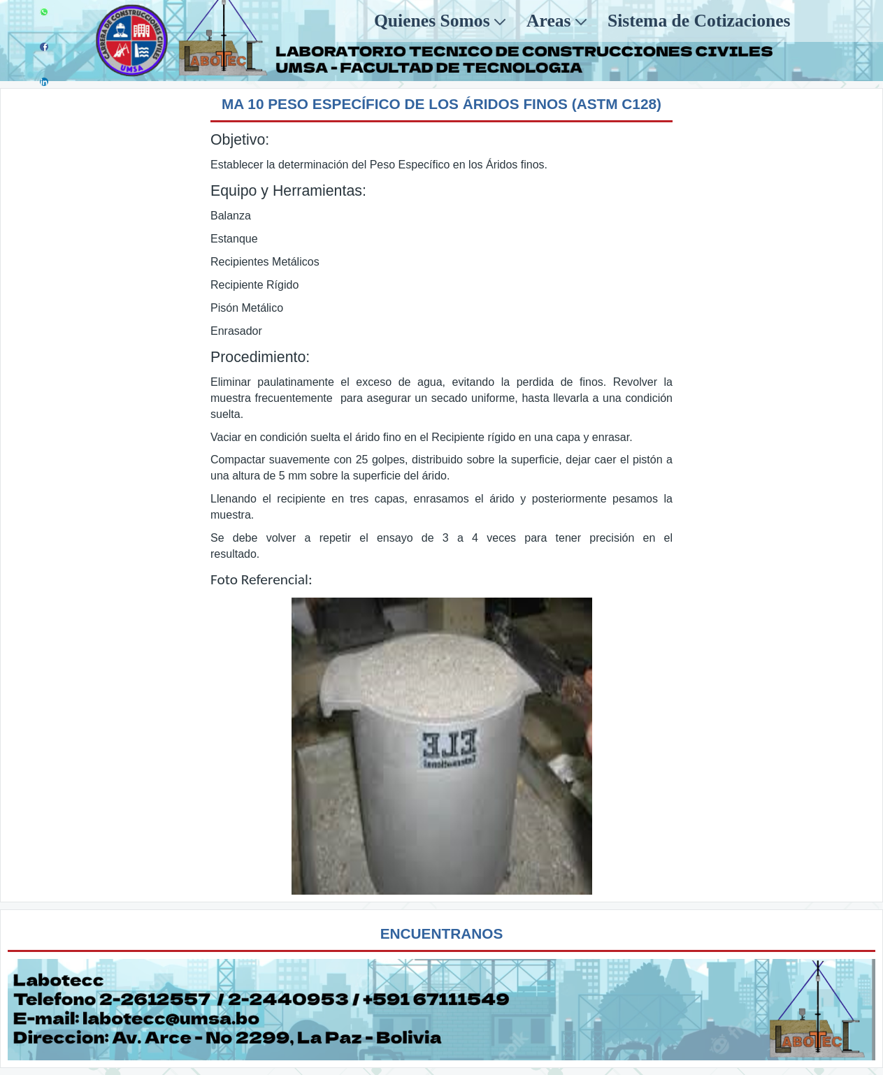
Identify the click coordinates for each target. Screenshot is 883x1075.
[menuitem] (440, 20)
